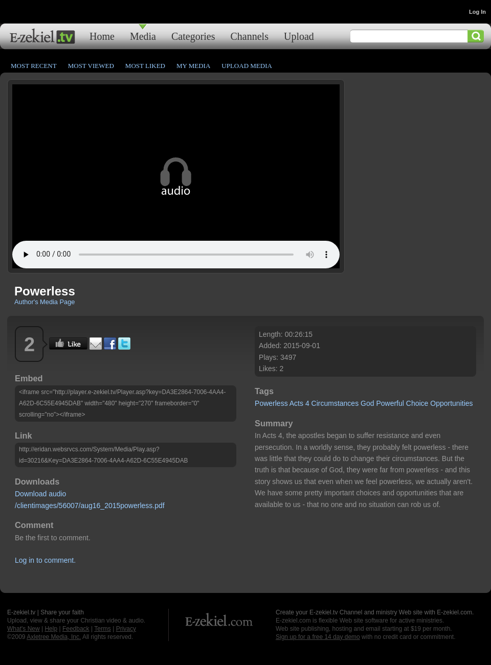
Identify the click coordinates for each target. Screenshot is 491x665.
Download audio (40, 494)
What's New (23, 628)
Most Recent (34, 66)
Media (143, 36)
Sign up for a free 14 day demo (318, 636)
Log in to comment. (45, 560)
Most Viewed (91, 66)
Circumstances (335, 403)
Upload (299, 36)
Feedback (76, 628)
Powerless (271, 403)
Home (102, 36)
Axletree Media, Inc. (54, 636)
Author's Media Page (44, 302)
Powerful (390, 403)
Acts (296, 403)
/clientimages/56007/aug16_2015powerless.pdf (90, 505)
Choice (417, 403)
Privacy (126, 628)
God (367, 403)
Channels (250, 36)
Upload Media (246, 66)
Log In (477, 12)
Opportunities (451, 403)
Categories (193, 36)
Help (50, 628)
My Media (193, 66)
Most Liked (145, 66)
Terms (102, 628)
